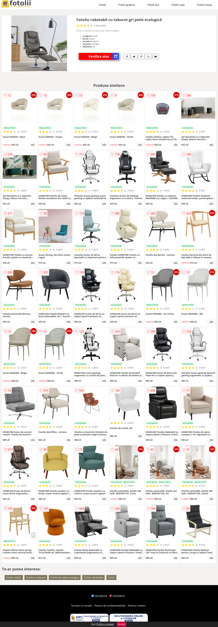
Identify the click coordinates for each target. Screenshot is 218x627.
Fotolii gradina (126, 4)
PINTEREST (117, 596)
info (33, 144)
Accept (121, 624)
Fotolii (102, 4)
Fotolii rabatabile (93, 577)
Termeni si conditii (81, 605)
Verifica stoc (103, 56)
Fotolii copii (178, 4)
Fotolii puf (153, 4)
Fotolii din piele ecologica (64, 577)
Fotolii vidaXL (13, 577)
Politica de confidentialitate (110, 605)
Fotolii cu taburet (36, 577)
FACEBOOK (99, 596)
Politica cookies (137, 605)
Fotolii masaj (204, 4)
